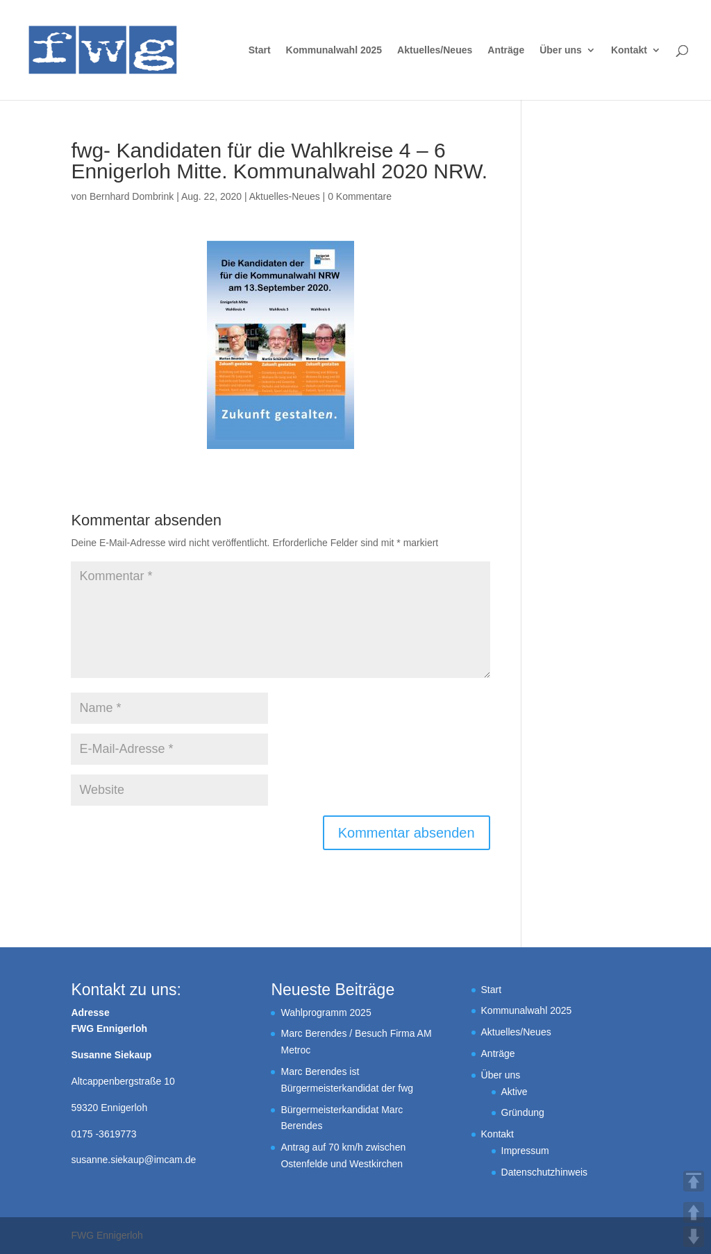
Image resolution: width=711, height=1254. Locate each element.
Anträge (505, 50)
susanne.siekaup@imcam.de (133, 1159)
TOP (693, 1181)
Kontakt (629, 50)
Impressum (525, 1150)
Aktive (514, 1091)
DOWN (693, 1236)
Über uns (560, 50)
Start (260, 50)
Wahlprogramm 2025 (326, 1012)
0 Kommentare (360, 196)
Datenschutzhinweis (544, 1172)
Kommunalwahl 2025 (334, 50)
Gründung (522, 1112)
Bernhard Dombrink (132, 196)
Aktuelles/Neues (434, 50)
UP (693, 1212)
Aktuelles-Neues (284, 196)
